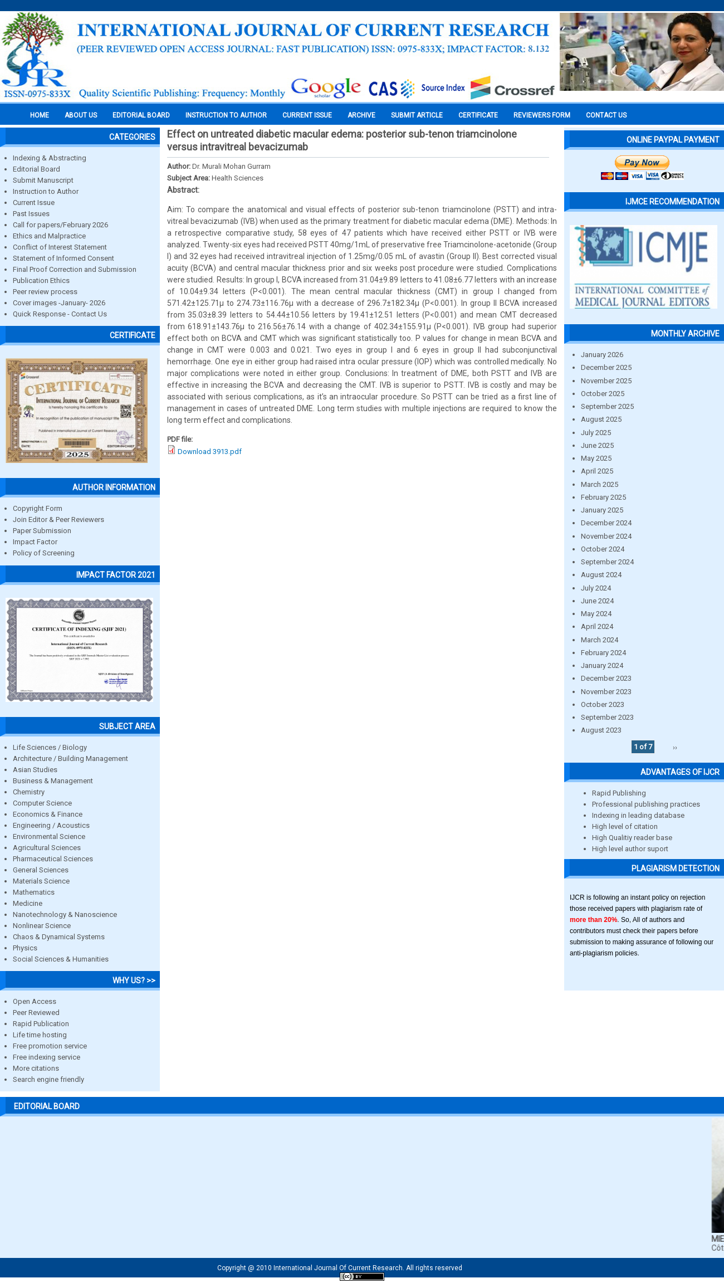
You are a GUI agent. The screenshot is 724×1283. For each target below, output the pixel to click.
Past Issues (31, 213)
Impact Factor (35, 542)
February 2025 (603, 497)
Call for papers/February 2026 (60, 225)
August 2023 (601, 730)
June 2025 (597, 445)
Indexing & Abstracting (49, 158)
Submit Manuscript (43, 180)
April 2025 (597, 471)
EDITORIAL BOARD (141, 115)
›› (675, 747)
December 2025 (606, 367)
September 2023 (607, 717)
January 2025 (602, 510)
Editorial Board (36, 169)
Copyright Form (37, 508)
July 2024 (596, 588)
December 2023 (606, 678)
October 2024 (602, 549)
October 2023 (602, 704)
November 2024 (606, 536)
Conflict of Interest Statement (60, 247)
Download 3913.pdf (210, 451)
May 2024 (596, 613)
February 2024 (603, 652)
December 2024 (606, 523)
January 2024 (602, 665)
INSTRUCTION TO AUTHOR (226, 115)
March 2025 (599, 484)
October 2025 (602, 393)
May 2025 (596, 458)
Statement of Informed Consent (63, 258)
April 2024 (597, 626)
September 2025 (607, 406)
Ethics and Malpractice (49, 236)
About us (81, 115)
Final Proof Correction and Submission (74, 269)
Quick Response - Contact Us (60, 314)
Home (39, 115)
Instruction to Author (46, 191)
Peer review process (45, 291)
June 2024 (597, 601)
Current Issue (307, 115)
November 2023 (606, 691)
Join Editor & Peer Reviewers (58, 519)
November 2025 (606, 381)
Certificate (478, 115)
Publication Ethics (41, 280)
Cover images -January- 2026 (59, 303)
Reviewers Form (541, 115)
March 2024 (599, 640)
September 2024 (607, 562)
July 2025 (596, 432)
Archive (361, 115)
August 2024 (601, 574)
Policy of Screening (44, 553)
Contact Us (606, 115)
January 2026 (602, 354)
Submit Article (417, 115)
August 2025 (601, 419)
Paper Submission (42, 530)
